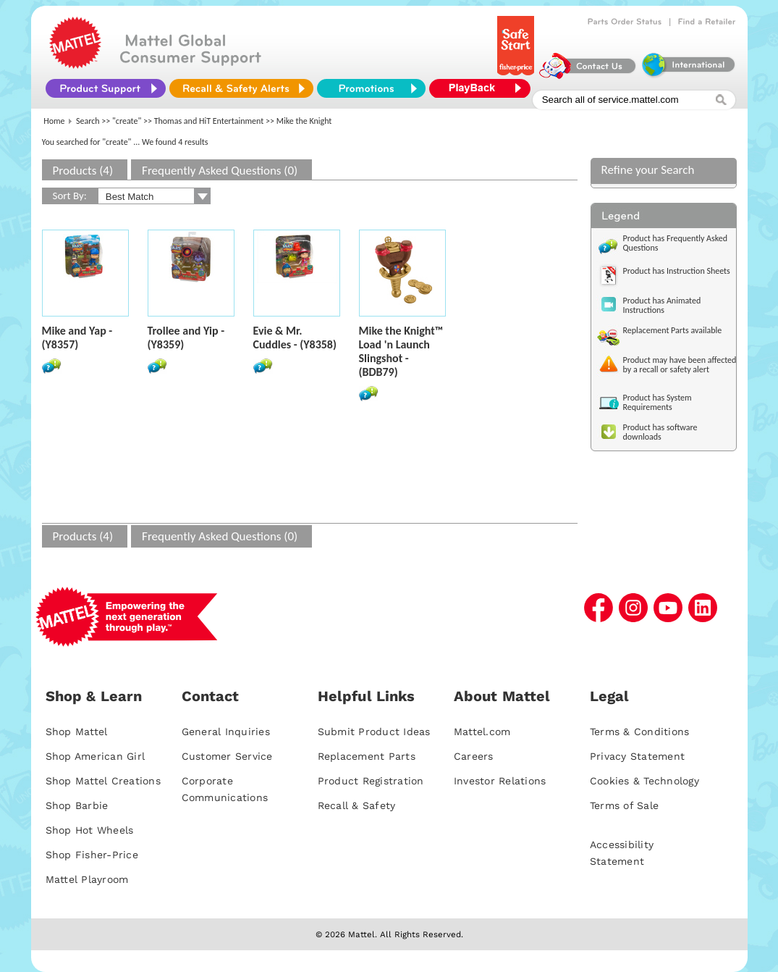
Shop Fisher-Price (92, 854)
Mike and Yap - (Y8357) (77, 337)
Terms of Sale (624, 805)
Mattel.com (482, 731)
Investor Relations (500, 781)
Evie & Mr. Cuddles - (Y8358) (295, 337)
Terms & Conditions (640, 731)
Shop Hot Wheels (90, 830)
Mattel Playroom (87, 879)
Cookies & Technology (644, 781)
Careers (474, 756)
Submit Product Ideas (374, 731)
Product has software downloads (660, 432)
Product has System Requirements (657, 402)
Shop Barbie (77, 805)
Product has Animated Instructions (662, 305)
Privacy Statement (637, 756)
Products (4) (83, 170)
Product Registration (371, 781)
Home (53, 121)
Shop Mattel (77, 731)
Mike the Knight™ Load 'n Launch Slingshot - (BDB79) (401, 351)
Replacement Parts (366, 756)
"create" (126, 121)
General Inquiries (226, 731)
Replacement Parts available (672, 330)
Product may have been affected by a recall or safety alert (680, 364)
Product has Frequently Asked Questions (675, 243)
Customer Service (227, 756)
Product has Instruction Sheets (676, 271)
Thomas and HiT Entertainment (209, 121)
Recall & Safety (357, 805)
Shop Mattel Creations (103, 781)
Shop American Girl (95, 756)
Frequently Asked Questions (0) (219, 170)
